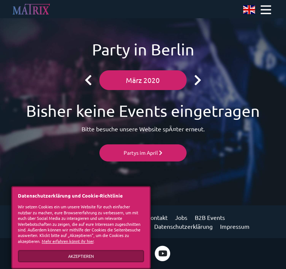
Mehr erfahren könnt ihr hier (67, 241)
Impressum (235, 226)
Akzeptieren (81, 256)
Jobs (181, 217)
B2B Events (210, 217)
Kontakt (157, 217)
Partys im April (143, 152)
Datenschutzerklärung (183, 226)
